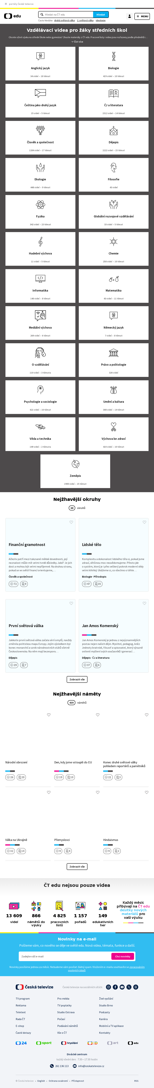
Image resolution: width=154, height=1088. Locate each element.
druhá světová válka (64, 20)
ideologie (101, 20)
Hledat (101, 14)
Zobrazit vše (77, 679)
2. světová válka (85, 20)
